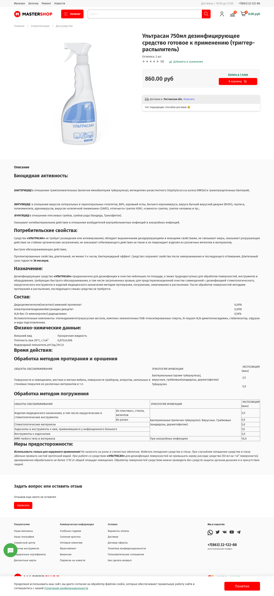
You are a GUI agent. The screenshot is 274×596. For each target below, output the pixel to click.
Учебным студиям (70, 531)
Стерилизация (40, 26)
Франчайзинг (68, 548)
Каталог (72, 14)
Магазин (19, 3)
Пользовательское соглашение (126, 554)
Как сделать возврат (120, 560)
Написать (23, 505)
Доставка (113, 536)
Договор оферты (118, 542)
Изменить (188, 99)
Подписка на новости (72, 560)
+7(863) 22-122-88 (249, 3)
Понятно (242, 586)
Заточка (33, 3)
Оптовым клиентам (71, 542)
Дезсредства (64, 26)
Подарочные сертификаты (30, 554)
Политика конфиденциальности (127, 548)
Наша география (24, 536)
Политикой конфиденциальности (66, 588)
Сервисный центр (24, 542)
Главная (19, 26)
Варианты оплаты (118, 531)
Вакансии (65, 554)
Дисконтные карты (25, 560)
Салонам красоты (70, 536)
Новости (59, 3)
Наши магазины (23, 531)
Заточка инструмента (26, 548)
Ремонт (46, 3)
